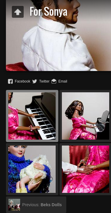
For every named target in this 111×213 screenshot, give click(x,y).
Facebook (22, 81)
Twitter (44, 81)
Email (62, 81)
